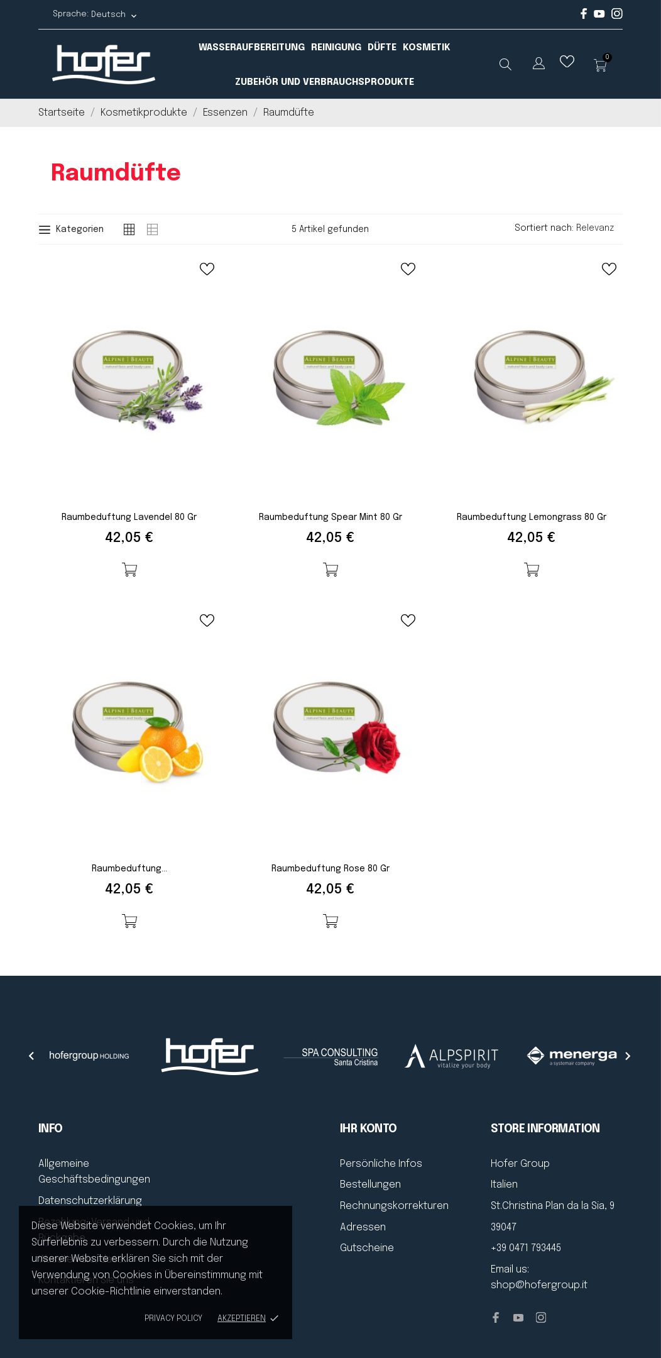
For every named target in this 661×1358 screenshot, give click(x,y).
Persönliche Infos (381, 1164)
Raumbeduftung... (129, 868)
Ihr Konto (368, 1129)
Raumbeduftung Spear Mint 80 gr (330, 517)
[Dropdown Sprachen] (539, 66)
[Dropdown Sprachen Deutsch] (114, 15)
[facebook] (584, 17)
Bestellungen (370, 1184)
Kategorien (71, 229)
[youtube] (599, 15)
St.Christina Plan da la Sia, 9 (553, 1206)
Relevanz (599, 228)
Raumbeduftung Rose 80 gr (330, 868)
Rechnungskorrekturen (394, 1206)
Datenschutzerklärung (90, 1201)
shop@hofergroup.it (539, 1285)
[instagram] (617, 17)
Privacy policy (173, 1319)
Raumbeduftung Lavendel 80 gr (129, 517)
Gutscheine (367, 1248)
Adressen (363, 1227)
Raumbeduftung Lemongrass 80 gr (531, 517)
